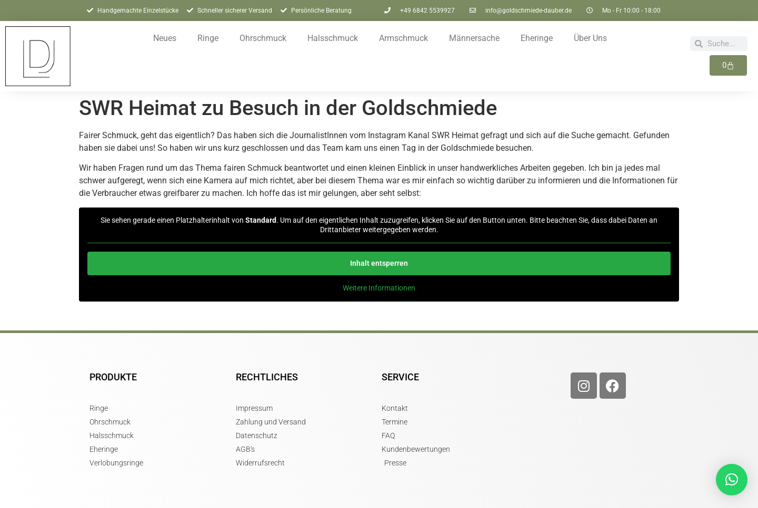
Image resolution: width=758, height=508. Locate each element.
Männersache (474, 38)
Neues (164, 38)
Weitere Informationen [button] (379, 288)
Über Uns (590, 38)
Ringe (207, 38)
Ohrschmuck (263, 38)
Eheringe (537, 38)
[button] (731, 479)
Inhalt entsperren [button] (379, 263)
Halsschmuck (332, 38)
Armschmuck (403, 38)
